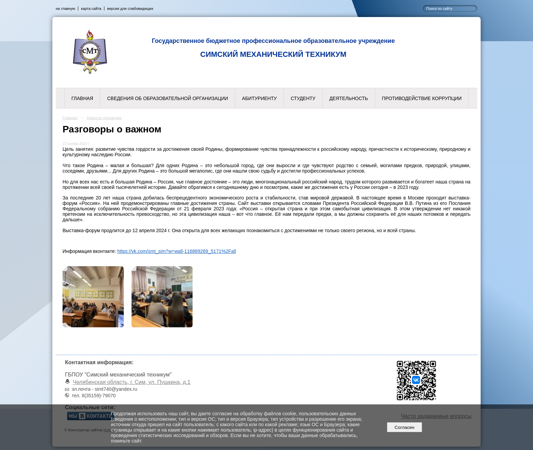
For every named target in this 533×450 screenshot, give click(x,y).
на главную (65, 8)
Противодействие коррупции (422, 98)
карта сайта (91, 8)
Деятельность (348, 98)
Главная (82, 98)
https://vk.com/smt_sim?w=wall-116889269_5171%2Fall (176, 251)
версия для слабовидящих (130, 8)
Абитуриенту (259, 98)
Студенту (303, 98)
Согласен (404, 427)
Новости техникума (104, 118)
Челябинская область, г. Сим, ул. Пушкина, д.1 (131, 382)
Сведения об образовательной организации (167, 98)
